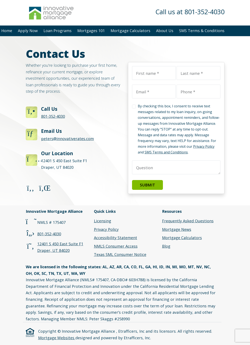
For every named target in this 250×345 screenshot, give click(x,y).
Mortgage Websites (56, 337)
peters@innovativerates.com (67, 138)
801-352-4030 (53, 116)
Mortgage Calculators (130, 30)
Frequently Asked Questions (188, 220)
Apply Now (28, 30)
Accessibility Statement (115, 237)
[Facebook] (30, 189)
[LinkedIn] (44, 189)
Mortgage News (176, 229)
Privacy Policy (203, 146)
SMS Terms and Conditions (166, 152)
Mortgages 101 (91, 30)
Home (6, 30)
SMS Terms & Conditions (201, 30)
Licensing (102, 220)
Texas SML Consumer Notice (120, 254)
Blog (166, 246)
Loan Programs (57, 30)
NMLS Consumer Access (116, 246)
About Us (164, 30)
